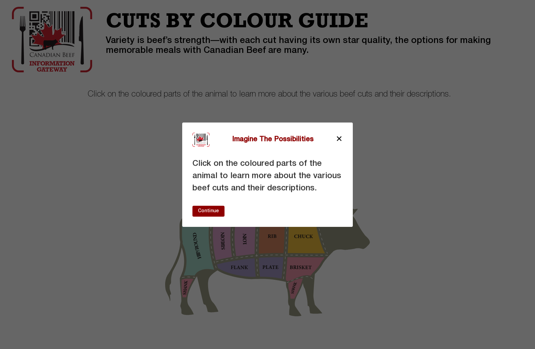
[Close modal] (339, 139)
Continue (208, 210)
